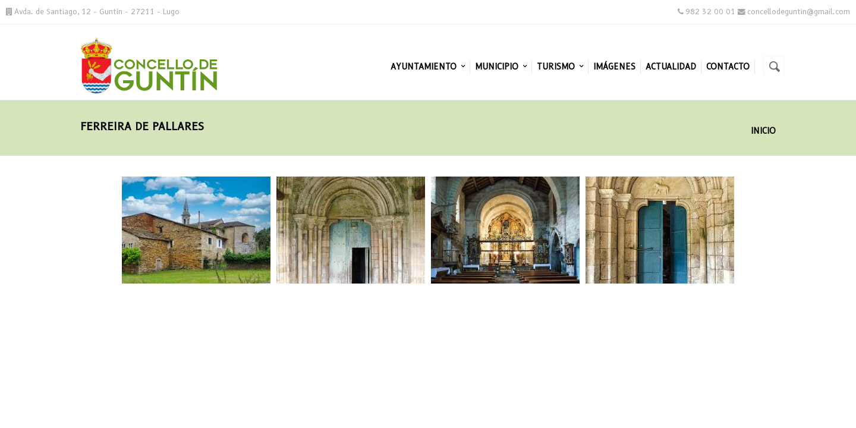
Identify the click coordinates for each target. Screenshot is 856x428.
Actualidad (671, 66)
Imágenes (614, 66)
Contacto (728, 66)
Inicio (763, 130)
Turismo (560, 66)
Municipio (501, 66)
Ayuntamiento (428, 66)
